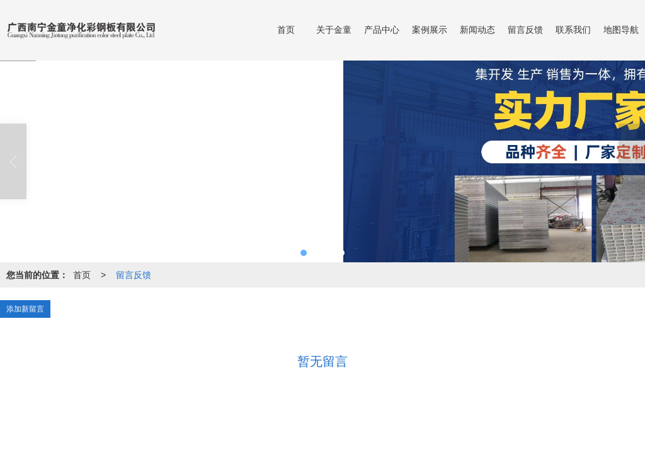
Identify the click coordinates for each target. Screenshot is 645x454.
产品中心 (381, 30)
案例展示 (429, 30)
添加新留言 (25, 309)
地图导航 (621, 30)
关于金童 (333, 30)
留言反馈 (525, 30)
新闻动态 (477, 30)
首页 (286, 30)
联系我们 (573, 30)
